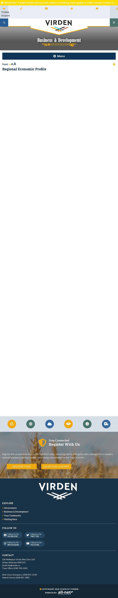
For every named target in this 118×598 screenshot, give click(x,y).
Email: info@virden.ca (11, 565)
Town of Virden (59, 27)
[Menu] (114, 22)
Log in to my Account (56, 466)
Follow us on (12, 535)
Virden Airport (4, 13)
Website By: (59, 593)
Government (10, 508)
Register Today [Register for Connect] (22, 466)
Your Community (12, 515)
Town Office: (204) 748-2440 (14, 568)
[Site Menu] (59, 56)
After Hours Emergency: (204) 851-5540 (19, 575)
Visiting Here (10, 519)
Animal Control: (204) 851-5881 (16, 577)
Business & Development (16, 511)
